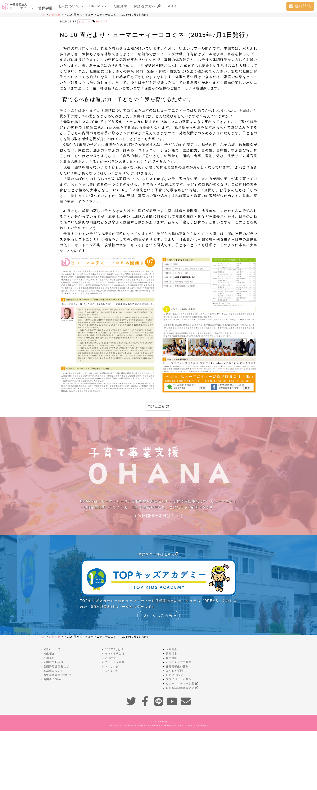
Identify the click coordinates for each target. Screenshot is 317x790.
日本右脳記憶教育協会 (182, 687)
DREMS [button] (98, 6)
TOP (42, 14)
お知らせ (54, 14)
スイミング (112, 670)
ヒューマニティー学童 (182, 683)
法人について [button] (70, 6)
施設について (52, 649)
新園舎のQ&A (52, 679)
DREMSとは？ (114, 649)
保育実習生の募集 (177, 666)
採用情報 (171, 657)
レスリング (112, 666)
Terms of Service (193, 725)
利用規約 (49, 657)
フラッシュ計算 (114, 662)
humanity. (162, 721)
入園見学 (120, 6)
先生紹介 (49, 653)
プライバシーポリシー (180, 679)
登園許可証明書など (56, 666)
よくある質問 (174, 670)
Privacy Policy (171, 725)
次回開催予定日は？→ (158, 516)
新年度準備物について (58, 674)
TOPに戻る (158, 406)
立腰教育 (110, 657)
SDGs (172, 6)
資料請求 (300, 6)
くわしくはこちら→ (158, 615)
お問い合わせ (174, 674)
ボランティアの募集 (178, 662)
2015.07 (101, 21)
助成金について (53, 670)
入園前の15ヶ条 (54, 662)
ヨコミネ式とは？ (116, 653)
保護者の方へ (147, 6)
